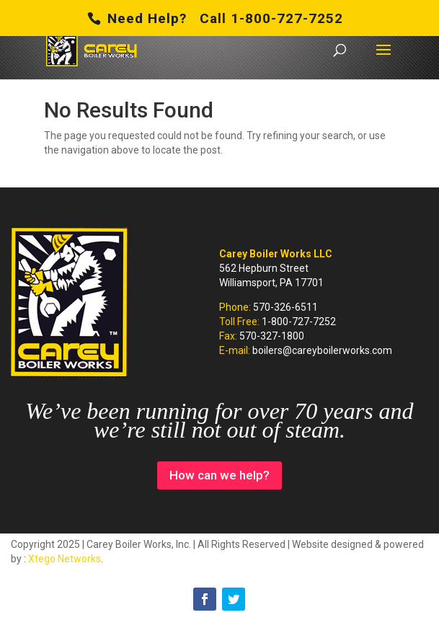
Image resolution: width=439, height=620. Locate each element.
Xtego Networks (64, 558)
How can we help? (219, 475)
